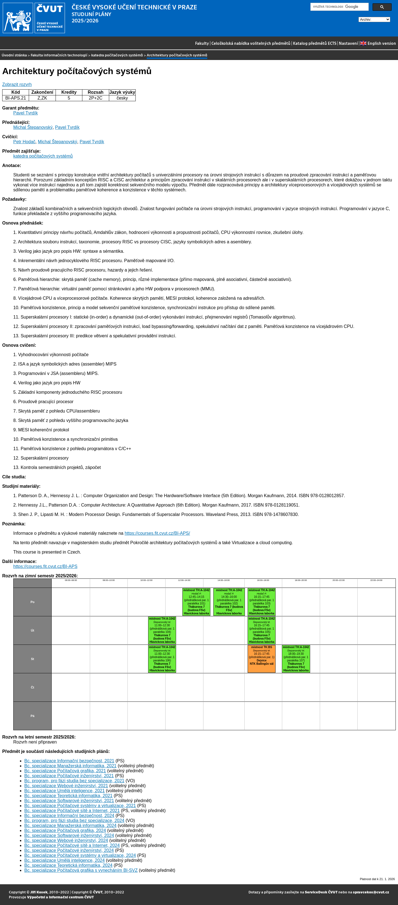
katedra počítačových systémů (117, 55)
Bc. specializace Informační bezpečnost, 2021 (69, 760)
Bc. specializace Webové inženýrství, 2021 (66, 785)
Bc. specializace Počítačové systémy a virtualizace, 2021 (80, 805)
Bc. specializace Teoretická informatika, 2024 (68, 865)
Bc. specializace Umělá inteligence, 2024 (64, 860)
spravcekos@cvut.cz (371, 892)
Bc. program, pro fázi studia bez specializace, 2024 (74, 820)
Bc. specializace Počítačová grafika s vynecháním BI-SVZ (81, 870)
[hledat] (339, 6)
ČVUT (98, 892)
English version (378, 43)
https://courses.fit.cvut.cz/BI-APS (45, 566)
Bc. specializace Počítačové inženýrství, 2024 (69, 850)
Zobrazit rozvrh (17, 84)
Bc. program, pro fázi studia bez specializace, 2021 (74, 780)
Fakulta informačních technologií (59, 55)
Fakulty (202, 43)
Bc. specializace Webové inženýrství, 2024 (66, 840)
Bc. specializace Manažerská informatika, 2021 (70, 765)
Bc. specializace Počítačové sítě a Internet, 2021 (72, 810)
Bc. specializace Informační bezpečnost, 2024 (69, 815)
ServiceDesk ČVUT (321, 892)
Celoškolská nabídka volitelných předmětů (250, 43)
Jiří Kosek (39, 892)
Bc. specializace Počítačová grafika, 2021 (65, 770)
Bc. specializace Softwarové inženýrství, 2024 (69, 835)
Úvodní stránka (14, 55)
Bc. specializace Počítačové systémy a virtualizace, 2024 (80, 855)
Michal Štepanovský (33, 127)
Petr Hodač (24, 141)
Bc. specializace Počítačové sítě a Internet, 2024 (72, 845)
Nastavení (348, 43)
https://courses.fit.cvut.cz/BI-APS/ (157, 533)
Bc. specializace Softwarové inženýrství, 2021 (69, 800)
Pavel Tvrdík (25, 113)
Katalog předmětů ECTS (314, 43)
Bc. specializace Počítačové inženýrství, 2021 (69, 775)
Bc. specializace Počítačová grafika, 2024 (65, 830)
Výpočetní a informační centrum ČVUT (60, 897)
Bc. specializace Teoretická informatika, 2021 (68, 795)
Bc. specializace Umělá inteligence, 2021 (64, 790)
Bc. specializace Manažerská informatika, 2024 (70, 825)
